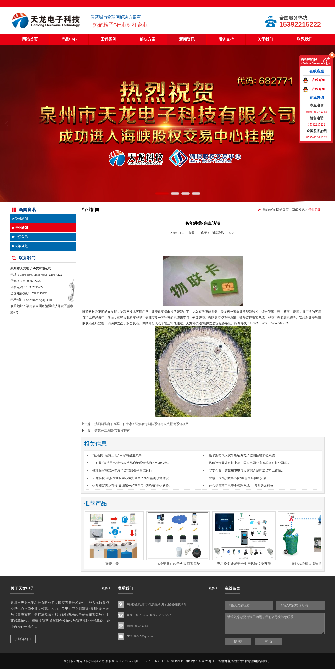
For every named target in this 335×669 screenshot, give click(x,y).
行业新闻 (21, 228)
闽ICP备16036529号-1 (199, 661)
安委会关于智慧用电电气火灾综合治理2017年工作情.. (246, 470)
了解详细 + (23, 639)
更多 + (106, 588)
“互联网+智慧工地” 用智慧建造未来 (117, 455)
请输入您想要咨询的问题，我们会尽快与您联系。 (275, 623)
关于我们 (265, 39)
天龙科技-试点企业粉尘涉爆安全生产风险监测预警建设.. (131, 478)
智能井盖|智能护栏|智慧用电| (238, 661)
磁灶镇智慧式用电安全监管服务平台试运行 (122, 470)
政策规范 (21, 246)
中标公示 (21, 237)
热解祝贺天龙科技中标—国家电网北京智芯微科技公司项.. (249, 463)
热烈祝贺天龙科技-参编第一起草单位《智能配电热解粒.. (131, 485)
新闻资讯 (187, 39)
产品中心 (69, 39)
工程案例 (108, 39)
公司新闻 (21, 218)
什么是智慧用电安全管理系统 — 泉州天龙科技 (241, 485)
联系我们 (304, 39)
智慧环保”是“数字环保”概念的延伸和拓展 (237, 478)
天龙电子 (26, 268)
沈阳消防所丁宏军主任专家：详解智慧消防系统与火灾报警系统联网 (141, 424)
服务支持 (226, 39)
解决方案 (147, 39)
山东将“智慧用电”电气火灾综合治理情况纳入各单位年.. (130, 463)
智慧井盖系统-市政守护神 (112, 430)
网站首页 (30, 39)
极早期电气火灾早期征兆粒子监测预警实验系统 (242, 455)
